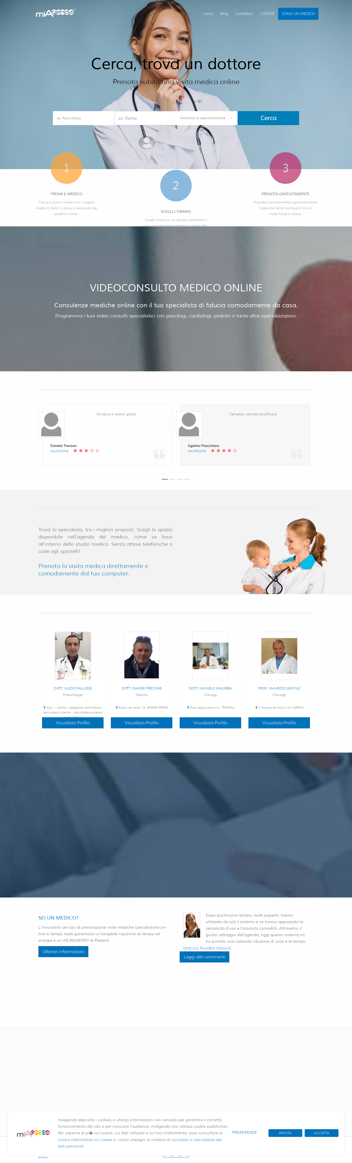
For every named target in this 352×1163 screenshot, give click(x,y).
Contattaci (244, 14)
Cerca (208, 14)
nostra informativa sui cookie (85, 1139)
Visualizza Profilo (73, 722)
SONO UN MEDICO (298, 14)
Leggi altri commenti (204, 957)
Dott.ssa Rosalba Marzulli (207, 948)
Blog (224, 14)
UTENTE (267, 14)
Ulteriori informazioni (63, 951)
